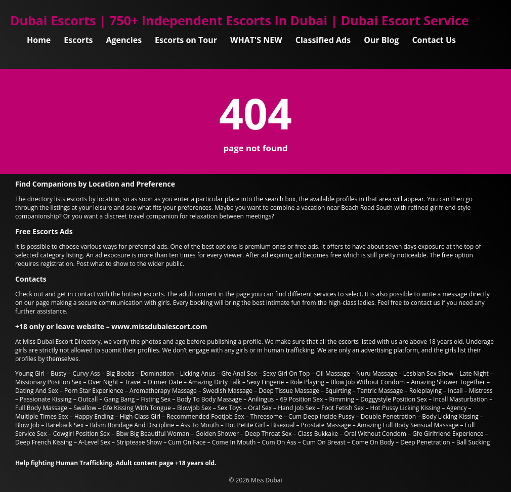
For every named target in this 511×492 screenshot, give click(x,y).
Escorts (78, 40)
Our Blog (381, 40)
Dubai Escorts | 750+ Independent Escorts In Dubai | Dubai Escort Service (239, 20)
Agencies (124, 40)
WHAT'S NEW (256, 40)
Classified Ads (323, 40)
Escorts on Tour (186, 40)
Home (39, 40)
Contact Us (434, 40)
